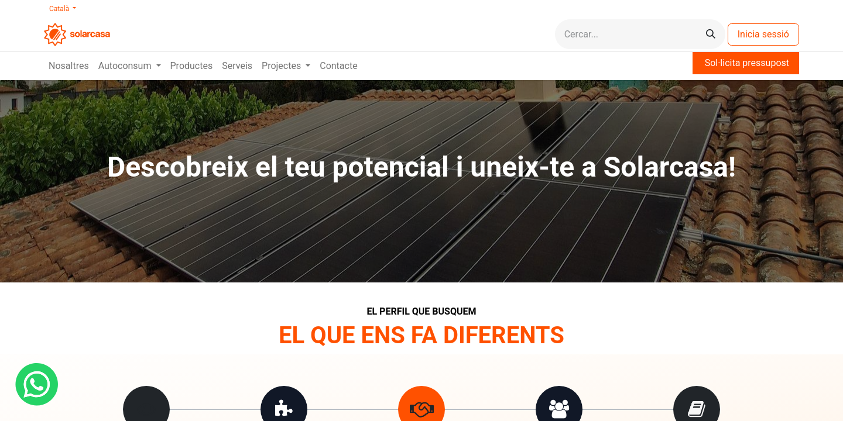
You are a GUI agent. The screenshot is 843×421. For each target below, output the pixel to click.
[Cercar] (710, 34)
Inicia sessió (763, 34)
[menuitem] (69, 66)
